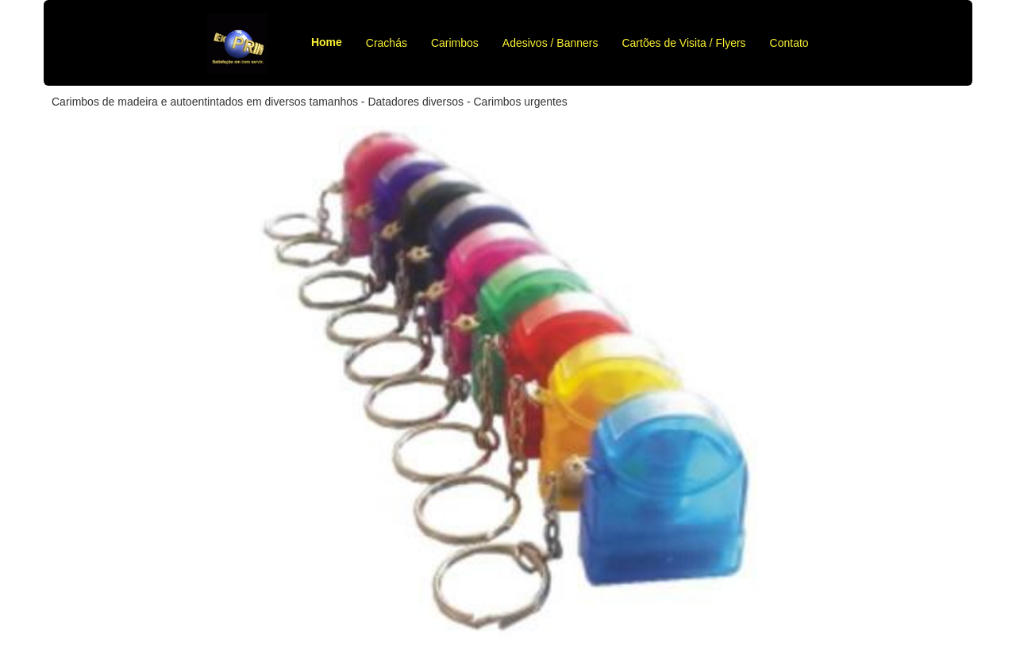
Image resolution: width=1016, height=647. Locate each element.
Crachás (386, 43)
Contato (789, 43)
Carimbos (455, 43)
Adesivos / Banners (550, 43)
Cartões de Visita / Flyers (683, 43)
